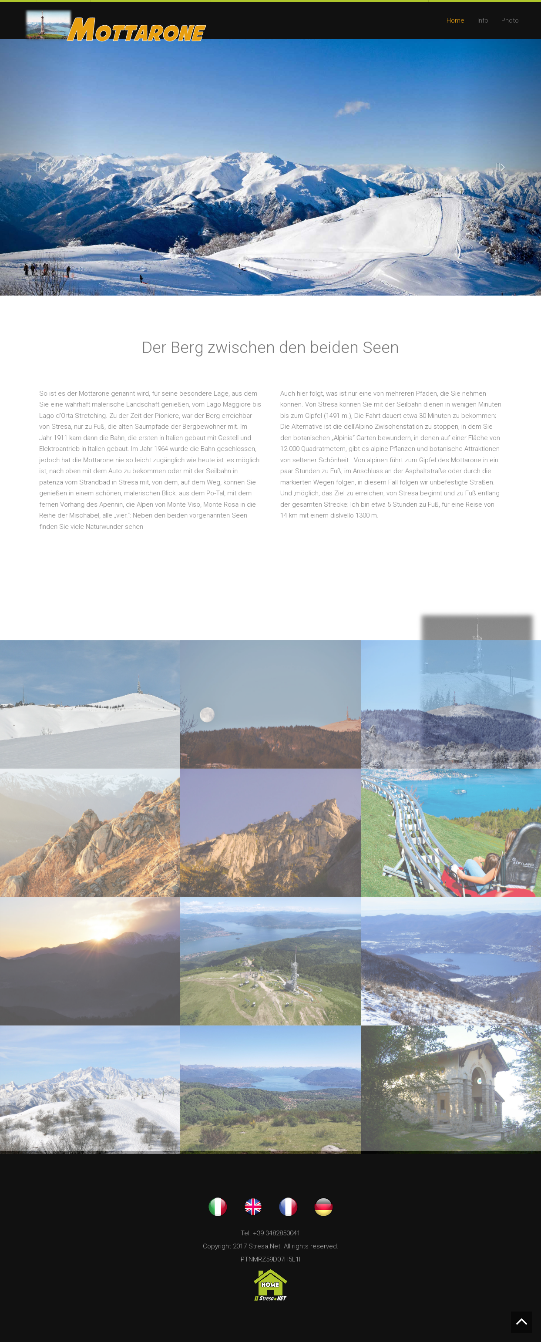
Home (455, 20)
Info (482, 20)
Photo (510, 20)
